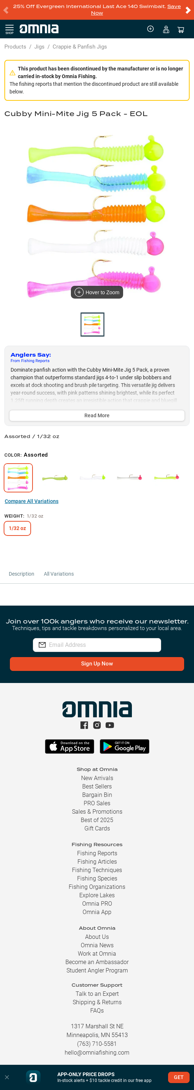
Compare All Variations (31, 501)
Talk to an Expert (97, 993)
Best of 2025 (97, 820)
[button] (7, 1077)
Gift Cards (97, 828)
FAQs (97, 1010)
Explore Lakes (97, 895)
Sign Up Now (97, 663)
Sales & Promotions (97, 811)
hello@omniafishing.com (97, 1052)
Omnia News (97, 945)
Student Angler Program (97, 970)
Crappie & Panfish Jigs (80, 46)
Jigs (39, 46)
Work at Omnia (97, 953)
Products (15, 46)
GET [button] (179, 1077)
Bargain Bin (97, 794)
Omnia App (97, 912)
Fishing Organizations (97, 886)
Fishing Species (97, 878)
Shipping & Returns (97, 1002)
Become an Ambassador (97, 962)
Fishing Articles (97, 861)
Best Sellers (97, 786)
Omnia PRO (97, 903)
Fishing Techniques (97, 870)
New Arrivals (97, 778)
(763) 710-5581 (97, 1043)
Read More (97, 415)
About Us (97, 936)
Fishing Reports (97, 853)
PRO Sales (97, 803)
